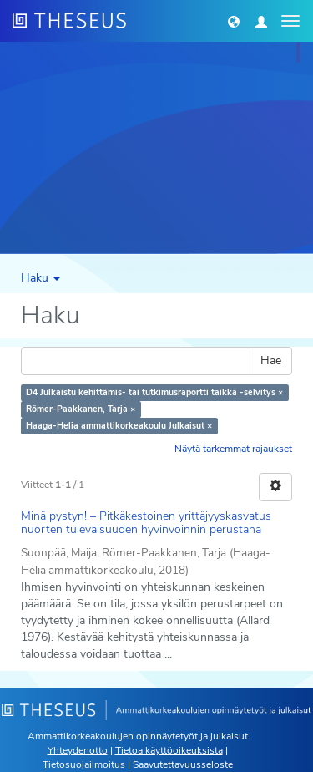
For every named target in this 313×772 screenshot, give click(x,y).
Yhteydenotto (78, 750)
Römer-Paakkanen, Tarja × (80, 409)
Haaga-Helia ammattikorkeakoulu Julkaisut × (119, 425)
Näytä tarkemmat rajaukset (233, 448)
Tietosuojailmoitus (84, 764)
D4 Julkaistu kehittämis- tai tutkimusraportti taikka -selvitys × (154, 392)
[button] (233, 21)
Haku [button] (40, 278)
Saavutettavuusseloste (183, 764)
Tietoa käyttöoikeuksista (169, 750)
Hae (270, 360)
